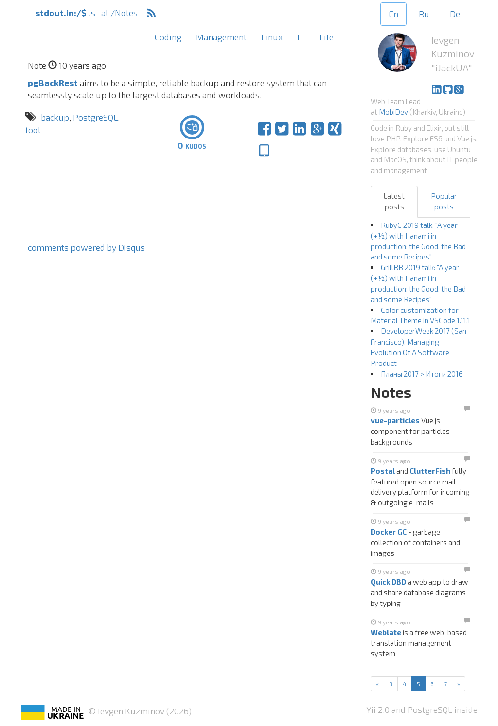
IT (301, 37)
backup (55, 117)
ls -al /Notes (87, 12)
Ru (424, 13)
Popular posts (444, 201)
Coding (168, 37)
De (455, 13)
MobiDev (393, 111)
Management (221, 37)
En (393, 13)
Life (327, 37)
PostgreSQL (95, 117)
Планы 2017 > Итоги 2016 (422, 373)
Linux (272, 37)
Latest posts (394, 201)
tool (33, 129)
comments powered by (86, 247)
